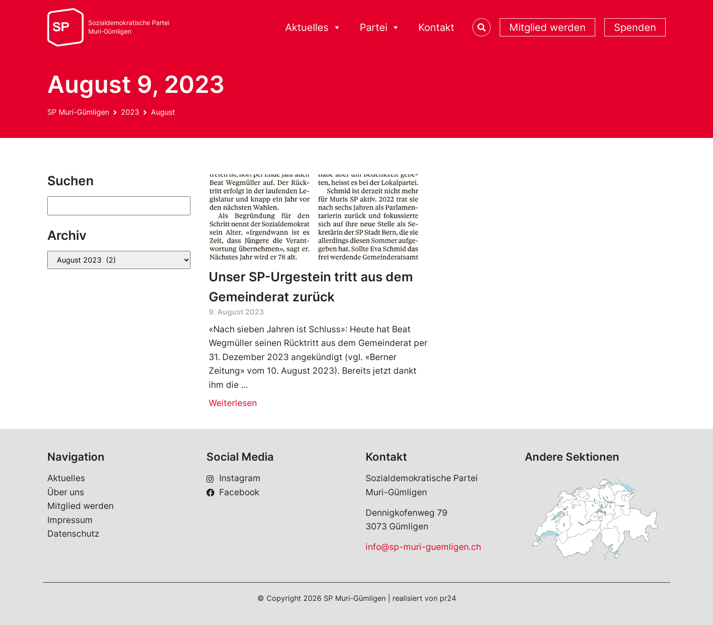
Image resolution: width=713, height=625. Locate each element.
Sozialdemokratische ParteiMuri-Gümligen (128, 27)
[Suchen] (119, 205)
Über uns (65, 492)
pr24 (448, 598)
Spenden (635, 27)
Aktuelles (313, 27)
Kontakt (436, 27)
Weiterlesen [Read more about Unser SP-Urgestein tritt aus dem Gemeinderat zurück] (233, 403)
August (163, 112)
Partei (380, 27)
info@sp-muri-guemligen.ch (423, 547)
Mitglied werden (547, 27)
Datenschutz (73, 533)
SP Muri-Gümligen (78, 112)
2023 (130, 112)
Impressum (70, 520)
